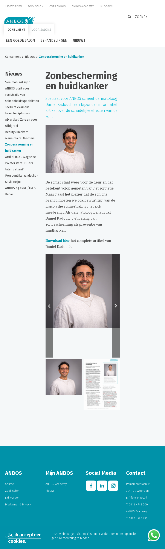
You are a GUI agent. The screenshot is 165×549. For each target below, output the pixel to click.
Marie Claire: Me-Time (20, 138)
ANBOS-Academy (83, 6)
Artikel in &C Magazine (20, 157)
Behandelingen (53, 40)
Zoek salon (35, 6)
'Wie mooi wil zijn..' (17, 82)
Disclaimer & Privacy (18, 504)
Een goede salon (20, 40)
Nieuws (79, 40)
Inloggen (106, 6)
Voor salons (41, 30)
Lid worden (13, 6)
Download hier (58, 241)
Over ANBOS (57, 6)
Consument (16, 30)
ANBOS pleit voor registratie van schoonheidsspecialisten (22, 95)
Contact (9, 483)
